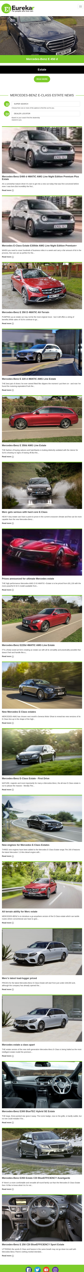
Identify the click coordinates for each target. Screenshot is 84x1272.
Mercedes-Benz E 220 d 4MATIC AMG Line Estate (29, 379)
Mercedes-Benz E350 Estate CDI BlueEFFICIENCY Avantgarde (36, 1178)
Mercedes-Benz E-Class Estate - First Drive (25, 778)
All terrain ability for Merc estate (19, 911)
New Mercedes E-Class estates (19, 712)
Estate (42, 69)
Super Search (21, 104)
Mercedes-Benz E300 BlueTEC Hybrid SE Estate (28, 1111)
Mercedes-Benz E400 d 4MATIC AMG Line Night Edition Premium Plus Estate (40, 177)
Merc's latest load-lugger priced (19, 978)
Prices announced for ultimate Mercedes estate (28, 578)
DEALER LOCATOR (22, 114)
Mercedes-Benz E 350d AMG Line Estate (24, 445)
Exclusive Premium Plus (42, 64)
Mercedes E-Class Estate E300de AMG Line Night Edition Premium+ (39, 245)
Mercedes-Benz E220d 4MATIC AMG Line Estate (28, 645)
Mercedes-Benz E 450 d (42, 59)
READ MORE (42, 79)
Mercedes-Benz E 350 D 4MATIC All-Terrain (25, 312)
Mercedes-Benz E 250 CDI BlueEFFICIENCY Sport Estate (33, 1244)
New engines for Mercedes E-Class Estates (25, 845)
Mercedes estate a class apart (18, 1044)
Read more (8, 190)
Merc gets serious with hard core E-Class (24, 512)
